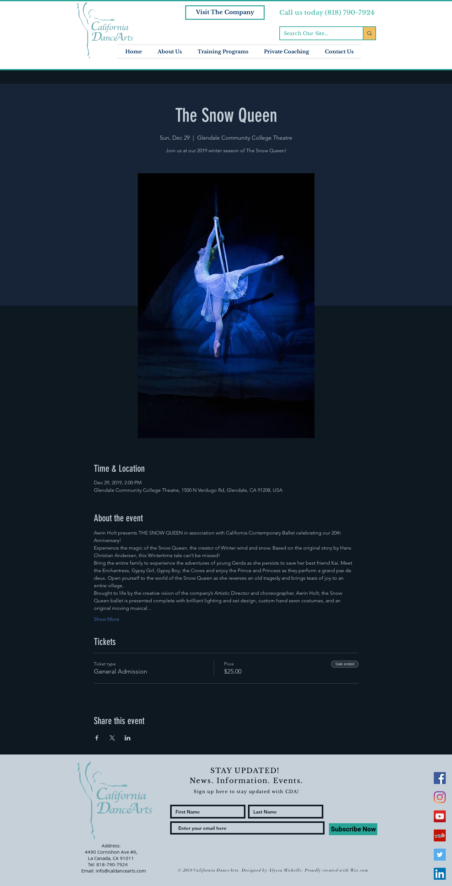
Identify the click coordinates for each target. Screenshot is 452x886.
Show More (106, 619)
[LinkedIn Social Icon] (440, 874)
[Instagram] (440, 797)
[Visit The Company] (225, 12)
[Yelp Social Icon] (440, 835)
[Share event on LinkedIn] (128, 737)
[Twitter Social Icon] (440, 855)
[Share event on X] (112, 737)
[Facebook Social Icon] (440, 778)
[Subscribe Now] (353, 829)
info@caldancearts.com (121, 870)
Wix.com (359, 870)
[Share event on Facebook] (97, 737)
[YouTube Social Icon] (440, 816)
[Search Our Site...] (317, 33)
